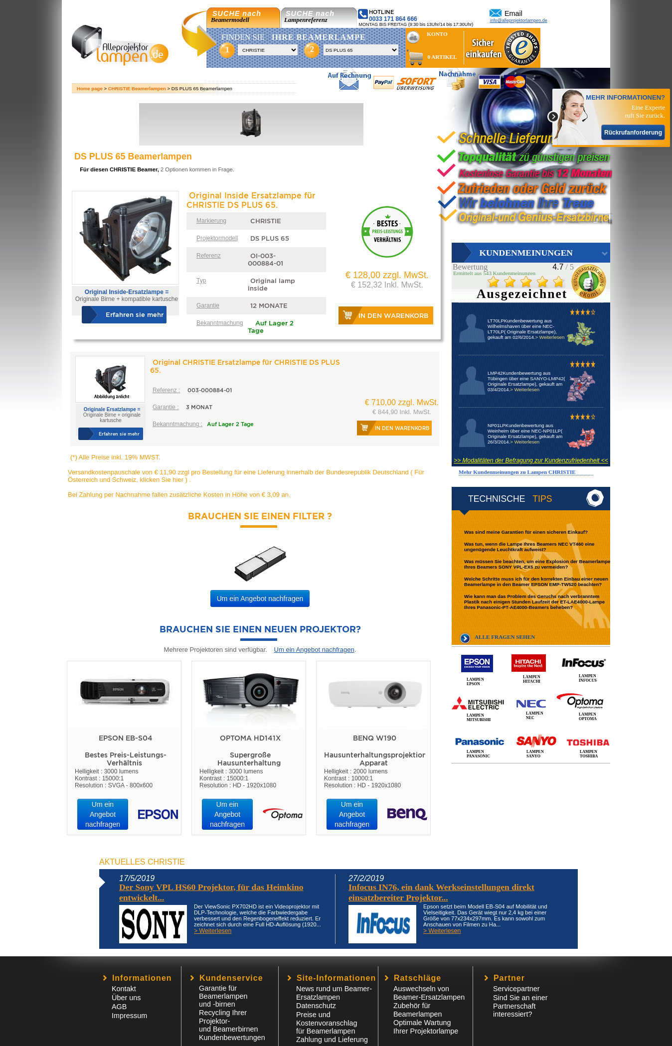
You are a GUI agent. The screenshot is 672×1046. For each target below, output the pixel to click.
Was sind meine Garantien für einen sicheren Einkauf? (526, 532)
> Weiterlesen (549, 337)
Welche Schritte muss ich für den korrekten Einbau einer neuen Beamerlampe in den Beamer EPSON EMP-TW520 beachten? (536, 581)
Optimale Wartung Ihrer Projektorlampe (425, 1027)
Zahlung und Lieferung (332, 1040)
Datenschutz (316, 1006)
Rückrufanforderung (633, 132)
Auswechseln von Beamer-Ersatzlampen (429, 993)
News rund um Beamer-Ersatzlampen (334, 993)
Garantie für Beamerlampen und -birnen (223, 996)
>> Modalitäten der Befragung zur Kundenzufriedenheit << (531, 460)
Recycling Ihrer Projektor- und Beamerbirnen (228, 1021)
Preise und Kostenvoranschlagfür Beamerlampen (326, 1023)
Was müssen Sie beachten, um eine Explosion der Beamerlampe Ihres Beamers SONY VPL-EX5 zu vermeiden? (537, 564)
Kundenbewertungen (232, 1038)
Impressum (129, 1016)
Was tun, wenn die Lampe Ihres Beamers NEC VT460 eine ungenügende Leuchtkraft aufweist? (529, 546)
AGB (119, 1007)
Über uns (126, 998)
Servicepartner (516, 989)
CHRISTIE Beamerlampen (137, 88)
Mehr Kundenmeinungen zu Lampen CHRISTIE (517, 472)
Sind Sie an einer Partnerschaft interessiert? (520, 1006)
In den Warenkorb (393, 315)
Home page (90, 88)
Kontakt (124, 989)
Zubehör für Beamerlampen (417, 1010)
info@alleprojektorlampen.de (518, 20)
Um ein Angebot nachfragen (260, 598)
